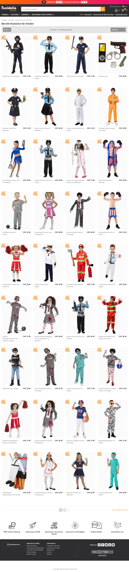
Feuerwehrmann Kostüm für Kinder (75, 285)
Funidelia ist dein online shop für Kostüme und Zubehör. (9, 9)
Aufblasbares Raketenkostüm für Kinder (11, 494)
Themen (5, 15)
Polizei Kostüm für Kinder (75, 76)
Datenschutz (50, 550)
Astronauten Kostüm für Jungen (107, 285)
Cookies (49, 552)
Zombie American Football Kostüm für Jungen (107, 390)
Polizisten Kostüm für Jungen (42, 77)
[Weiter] (68, 510)
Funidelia (4, 20)
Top (81, 15)
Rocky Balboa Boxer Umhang (105, 181)
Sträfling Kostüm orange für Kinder (107, 129)
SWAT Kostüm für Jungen (11, 76)
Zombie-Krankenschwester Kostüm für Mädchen (76, 181)
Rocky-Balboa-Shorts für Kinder (107, 233)
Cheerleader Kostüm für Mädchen (11, 285)
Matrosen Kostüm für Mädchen (74, 494)
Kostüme (14, 15)
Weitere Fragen (31, 554)
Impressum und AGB (53, 548)
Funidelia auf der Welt (53, 546)
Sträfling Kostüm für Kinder (9, 233)
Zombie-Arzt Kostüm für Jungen (75, 390)
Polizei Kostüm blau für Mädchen (42, 129)
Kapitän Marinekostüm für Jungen (75, 129)
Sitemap (49, 554)
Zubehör (24, 15)
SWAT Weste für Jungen (10, 388)
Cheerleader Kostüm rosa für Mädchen (43, 233)
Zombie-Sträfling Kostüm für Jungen (43, 390)
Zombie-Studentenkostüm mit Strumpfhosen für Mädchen (43, 339)
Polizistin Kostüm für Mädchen (10, 129)
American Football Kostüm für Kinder (75, 442)
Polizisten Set (103, 76)
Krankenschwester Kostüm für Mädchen (44, 494)
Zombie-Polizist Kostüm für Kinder (44, 181)
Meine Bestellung (32, 546)
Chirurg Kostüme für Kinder (105, 494)
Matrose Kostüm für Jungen (41, 285)
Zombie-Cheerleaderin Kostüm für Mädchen (10, 442)
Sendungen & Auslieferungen (35, 548)
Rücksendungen (31, 552)
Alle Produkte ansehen (119, 510)
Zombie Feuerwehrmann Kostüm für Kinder (107, 338)
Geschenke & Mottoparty (42, 15)
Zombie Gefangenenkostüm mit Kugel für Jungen (10, 339)
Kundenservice (13, 545)
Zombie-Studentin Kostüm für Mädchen (43, 442)
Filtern (6, 30)
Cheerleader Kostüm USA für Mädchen (11, 181)
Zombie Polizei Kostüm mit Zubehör (75, 338)
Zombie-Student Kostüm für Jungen (75, 233)
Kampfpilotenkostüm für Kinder (107, 442)
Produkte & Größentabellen (35, 550)
